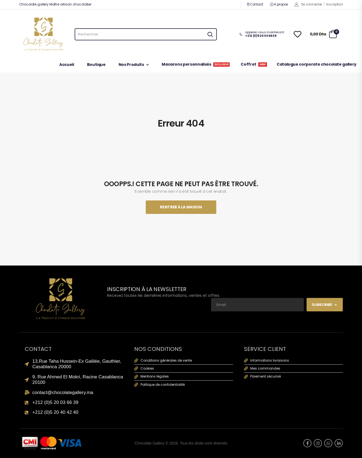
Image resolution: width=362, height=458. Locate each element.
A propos (279, 4)
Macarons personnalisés (196, 64)
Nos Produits (131, 65)
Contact (254, 4)
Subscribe (322, 304)
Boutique (96, 65)
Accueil (66, 65)
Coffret (254, 64)
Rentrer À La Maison (181, 207)
